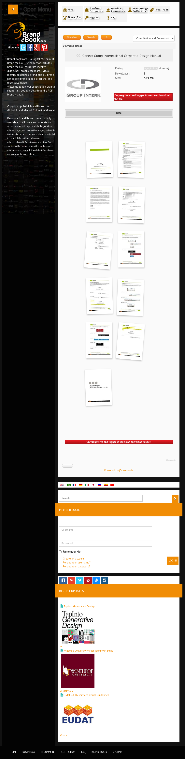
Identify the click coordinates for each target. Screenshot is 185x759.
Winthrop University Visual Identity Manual (88, 650)
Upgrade (118, 751)
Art (61, 646)
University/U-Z (67, 690)
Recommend (48, 751)
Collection (68, 751)
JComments (171, 460)
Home (13, 751)
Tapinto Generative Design (79, 606)
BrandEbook (99, 751)
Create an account (73, 558)
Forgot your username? (77, 562)
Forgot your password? (77, 566)
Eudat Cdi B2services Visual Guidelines (86, 695)
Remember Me (69, 551)
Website (63, 735)
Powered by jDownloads (118, 470)
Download (28, 751)
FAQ (83, 751)
